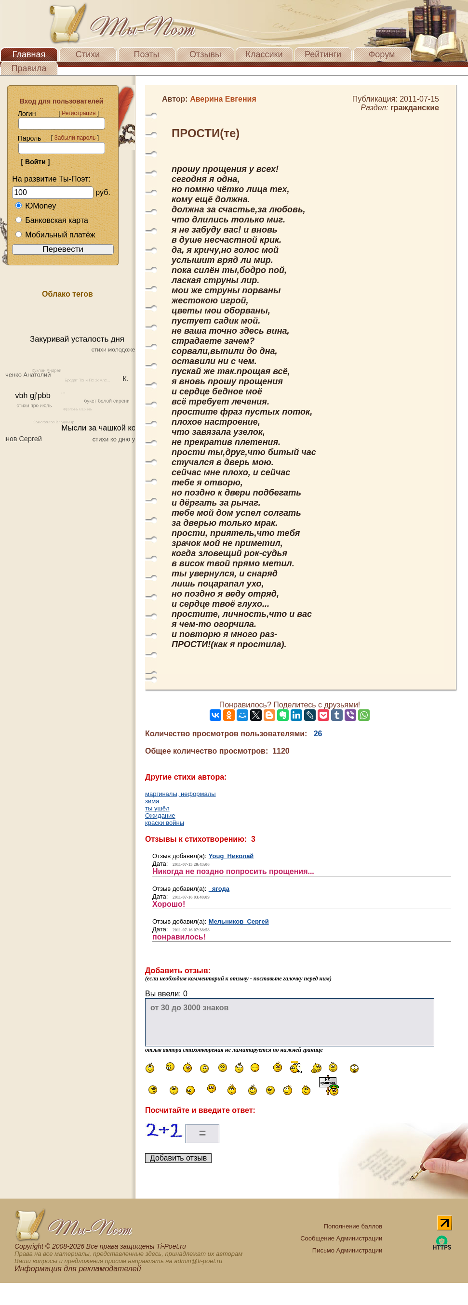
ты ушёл (157, 808)
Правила (28, 68)
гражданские (414, 108)
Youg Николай (231, 856)
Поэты (147, 54)
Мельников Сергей (239, 921)
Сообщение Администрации (341, 1238)
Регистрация (78, 113)
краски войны (164, 822)
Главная (29, 54)
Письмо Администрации (347, 1250)
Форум (382, 54)
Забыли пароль (74, 137)
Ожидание (160, 815)
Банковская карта (51, 220)
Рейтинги (323, 54)
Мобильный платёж (55, 235)
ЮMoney (35, 206)
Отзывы (205, 54)
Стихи (88, 54)
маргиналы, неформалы (180, 793)
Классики (264, 54)
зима (152, 801)
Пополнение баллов (353, 1226)
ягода (219, 888)
